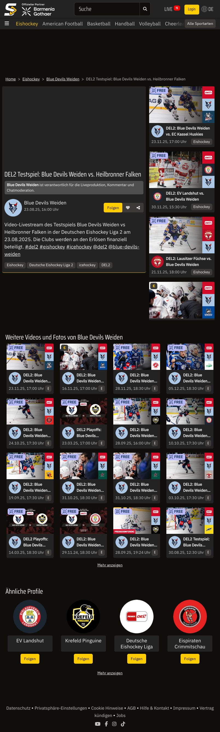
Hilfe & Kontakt (155, 708)
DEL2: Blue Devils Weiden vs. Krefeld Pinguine (142, 433)
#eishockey (52, 247)
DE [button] (207, 9)
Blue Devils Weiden (63, 79)
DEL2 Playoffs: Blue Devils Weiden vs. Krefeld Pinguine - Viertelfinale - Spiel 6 (89, 433)
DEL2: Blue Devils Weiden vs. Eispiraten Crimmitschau (35, 433)
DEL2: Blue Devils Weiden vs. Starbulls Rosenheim (89, 487)
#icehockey (79, 247)
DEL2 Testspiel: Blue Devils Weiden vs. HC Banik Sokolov (196, 542)
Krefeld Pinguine (83, 641)
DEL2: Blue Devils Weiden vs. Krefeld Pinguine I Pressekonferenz (143, 542)
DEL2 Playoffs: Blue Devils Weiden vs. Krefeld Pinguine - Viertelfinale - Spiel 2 (35, 542)
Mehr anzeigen (110, 564)
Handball (125, 24)
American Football (62, 24)
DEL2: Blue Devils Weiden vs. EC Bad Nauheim (142, 378)
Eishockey (27, 24)
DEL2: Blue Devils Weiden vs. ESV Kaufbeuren (35, 487)
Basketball (98, 24)
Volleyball (150, 24)
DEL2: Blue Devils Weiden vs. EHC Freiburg (89, 378)
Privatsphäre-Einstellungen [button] (61, 708)
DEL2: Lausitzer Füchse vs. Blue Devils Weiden (188, 261)
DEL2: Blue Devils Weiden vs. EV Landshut (196, 433)
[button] (127, 208)
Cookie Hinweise (107, 708)
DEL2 (106, 264)
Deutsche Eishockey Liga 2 (51, 264)
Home (10, 79)
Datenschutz (18, 708)
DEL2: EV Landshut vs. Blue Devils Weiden (185, 196)
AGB (132, 708)
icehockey (87, 264)
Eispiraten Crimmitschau (190, 643)
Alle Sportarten (200, 23)
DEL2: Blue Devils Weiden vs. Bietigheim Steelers (195, 378)
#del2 (31, 247)
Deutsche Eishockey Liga (136, 643)
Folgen (113, 207)
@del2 (100, 247)
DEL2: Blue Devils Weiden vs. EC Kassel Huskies (188, 131)
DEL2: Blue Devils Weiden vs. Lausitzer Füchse (195, 487)
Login (192, 9)
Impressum (184, 708)
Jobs (121, 715)
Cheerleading (179, 24)
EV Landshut (30, 641)
